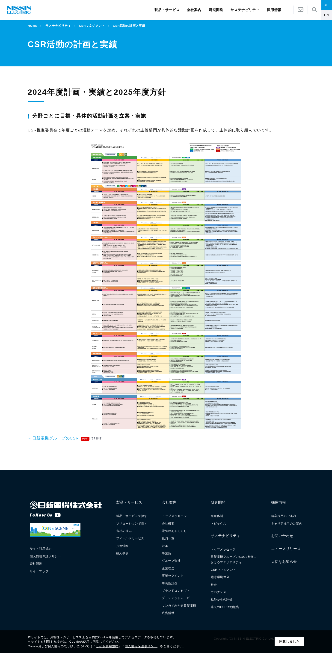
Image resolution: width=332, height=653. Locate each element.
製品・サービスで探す (131, 516)
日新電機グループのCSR (55, 438)
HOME (32, 25)
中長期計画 (170, 583)
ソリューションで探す (131, 523)
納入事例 (122, 553)
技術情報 (122, 546)
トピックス (218, 523)
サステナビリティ (245, 10)
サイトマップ (39, 571)
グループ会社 (171, 560)
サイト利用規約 (107, 646)
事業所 (166, 553)
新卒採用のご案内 (283, 516)
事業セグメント (173, 575)
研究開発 (216, 10)
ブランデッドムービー (177, 598)
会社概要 (168, 523)
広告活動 (168, 613)
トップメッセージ (174, 516)
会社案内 (194, 10)
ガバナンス (218, 592)
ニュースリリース (286, 549)
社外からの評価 (222, 599)
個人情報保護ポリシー (141, 646)
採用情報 (278, 502)
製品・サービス (167, 10)
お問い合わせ (282, 536)
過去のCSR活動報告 (225, 607)
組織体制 (217, 516)
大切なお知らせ (284, 562)
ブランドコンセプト (176, 590)
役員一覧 (168, 538)
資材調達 (36, 563)
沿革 (165, 546)
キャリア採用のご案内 (286, 523)
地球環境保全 (220, 577)
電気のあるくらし (174, 531)
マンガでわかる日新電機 (179, 605)
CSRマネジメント (92, 25)
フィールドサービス (130, 538)
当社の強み (124, 531)
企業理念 (168, 568)
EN (326, 15)
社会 (214, 584)
